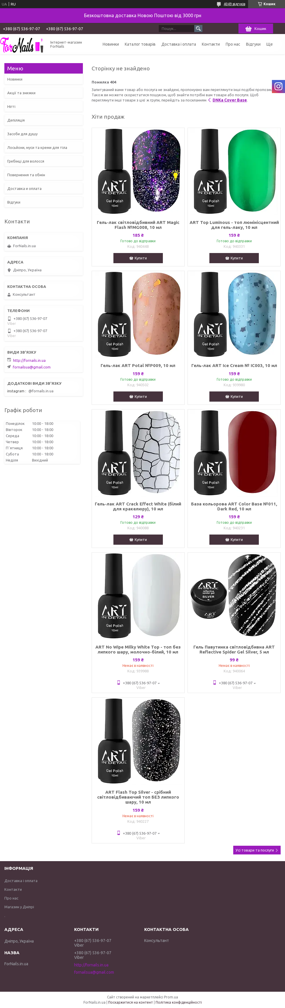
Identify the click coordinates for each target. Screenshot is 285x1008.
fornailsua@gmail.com (32, 367)
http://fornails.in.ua (29, 360)
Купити (141, 258)
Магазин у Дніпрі (19, 907)
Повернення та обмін (26, 175)
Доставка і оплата (178, 44)
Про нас (233, 44)
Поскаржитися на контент (130, 1002)
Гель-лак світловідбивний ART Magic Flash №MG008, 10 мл (138, 225)
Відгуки (253, 44)
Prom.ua (171, 997)
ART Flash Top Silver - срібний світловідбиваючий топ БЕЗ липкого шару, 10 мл (138, 797)
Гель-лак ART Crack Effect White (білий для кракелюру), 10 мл (138, 506)
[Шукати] (198, 28)
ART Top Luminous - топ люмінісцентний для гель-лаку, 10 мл (234, 225)
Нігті (11, 106)
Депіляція (16, 120)
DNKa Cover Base (230, 100)
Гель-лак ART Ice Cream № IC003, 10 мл (234, 365)
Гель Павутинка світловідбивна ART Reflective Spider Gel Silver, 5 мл (234, 649)
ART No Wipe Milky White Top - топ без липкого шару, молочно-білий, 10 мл (138, 649)
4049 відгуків (234, 4)
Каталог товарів (140, 44)
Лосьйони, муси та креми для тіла (37, 147)
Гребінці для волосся (25, 161)
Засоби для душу (22, 134)
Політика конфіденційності (179, 1002)
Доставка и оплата (24, 188)
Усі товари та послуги (255, 850)
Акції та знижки (21, 93)
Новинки (111, 44)
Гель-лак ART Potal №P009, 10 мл (138, 365)
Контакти (211, 44)
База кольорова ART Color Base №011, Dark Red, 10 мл (234, 506)
